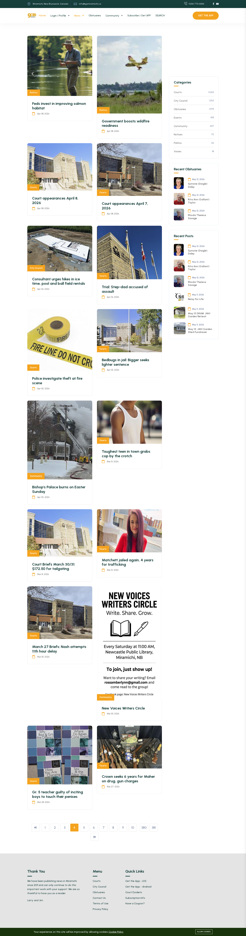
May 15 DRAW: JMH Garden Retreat (199, 315)
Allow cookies (204, 932)
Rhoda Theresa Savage (197, 217)
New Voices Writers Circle (123, 708)
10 (132, 827)
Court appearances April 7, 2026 (125, 205)
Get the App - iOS (135, 880)
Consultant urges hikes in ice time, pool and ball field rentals (58, 281)
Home (42, 15)
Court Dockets (133, 892)
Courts (33, 187)
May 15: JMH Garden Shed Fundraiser (200, 331)
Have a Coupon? (135, 903)
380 (144, 827)
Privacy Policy (100, 909)
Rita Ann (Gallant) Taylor (198, 201)
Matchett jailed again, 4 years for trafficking (127, 562)
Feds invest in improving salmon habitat (59, 105)
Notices (194, 134)
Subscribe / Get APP (139, 15)
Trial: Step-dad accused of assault (125, 289)
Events (194, 117)
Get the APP (205, 15)
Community (113, 15)
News (77, 15)
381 (154, 827)
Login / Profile (59, 15)
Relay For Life (196, 299)
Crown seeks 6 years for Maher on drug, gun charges (128, 778)
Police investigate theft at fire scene (57, 380)
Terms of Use (100, 903)
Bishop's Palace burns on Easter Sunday (59, 489)
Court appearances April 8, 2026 (55, 200)
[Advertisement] (192, 55)
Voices (194, 151)
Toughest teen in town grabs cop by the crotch (126, 453)
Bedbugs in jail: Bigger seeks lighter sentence (125, 362)
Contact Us (99, 897)
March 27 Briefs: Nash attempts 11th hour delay (59, 648)
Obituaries (95, 15)
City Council (36, 268)
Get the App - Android (138, 886)
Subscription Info (135, 897)
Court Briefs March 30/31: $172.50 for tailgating (53, 566)
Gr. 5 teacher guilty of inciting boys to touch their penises (57, 794)
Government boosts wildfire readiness (125, 123)
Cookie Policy (116, 931)
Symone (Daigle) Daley (197, 185)
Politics (33, 92)
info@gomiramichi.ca (90, 4)
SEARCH (160, 15)
